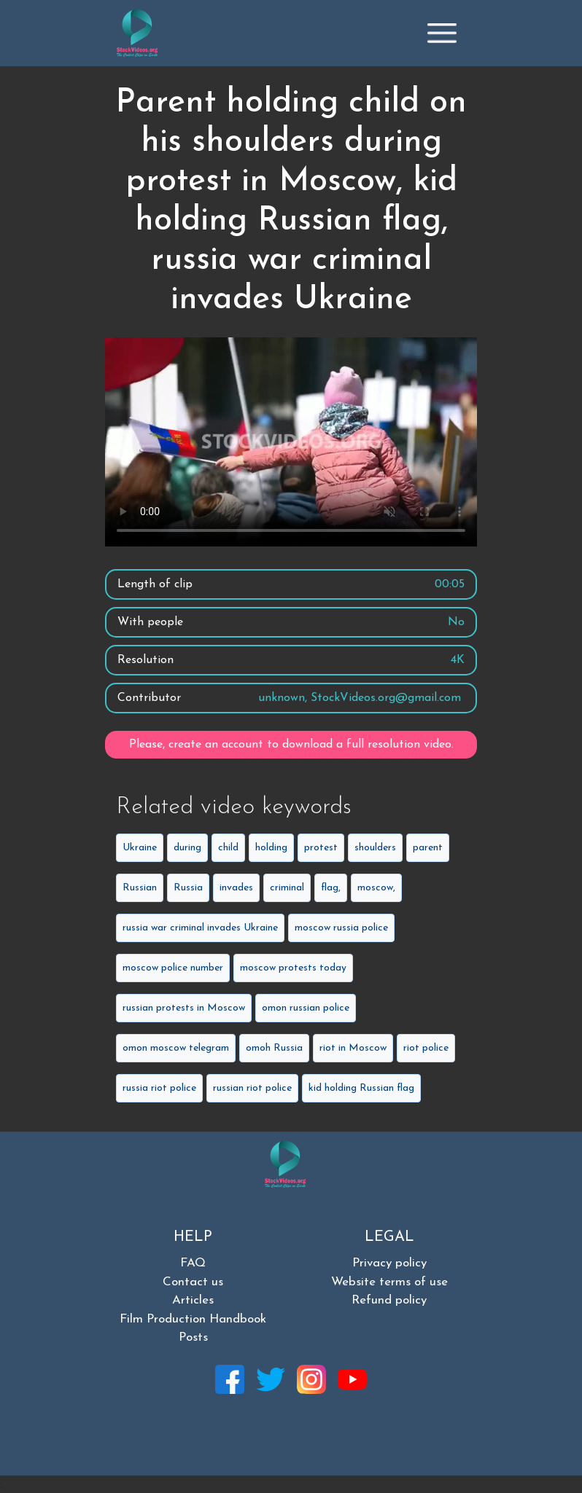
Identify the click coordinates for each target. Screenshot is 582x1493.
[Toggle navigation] (442, 32)
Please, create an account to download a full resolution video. (291, 745)
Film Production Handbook (193, 1319)
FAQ (193, 1263)
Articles (193, 1300)
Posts (193, 1337)
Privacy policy (389, 1263)
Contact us (193, 1282)
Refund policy (389, 1300)
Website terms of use (389, 1282)
